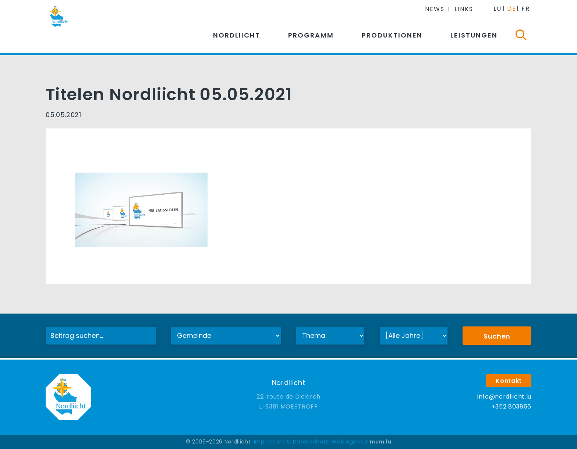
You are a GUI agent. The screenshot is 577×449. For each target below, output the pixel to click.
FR (525, 8)
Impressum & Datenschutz (291, 441)
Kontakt (509, 380)
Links (463, 9)
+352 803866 (511, 406)
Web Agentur (350, 441)
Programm (311, 35)
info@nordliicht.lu (504, 396)
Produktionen (392, 35)
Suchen (497, 336)
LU (497, 8)
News (435, 9)
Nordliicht (236, 35)
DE (511, 8)
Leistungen (474, 35)
